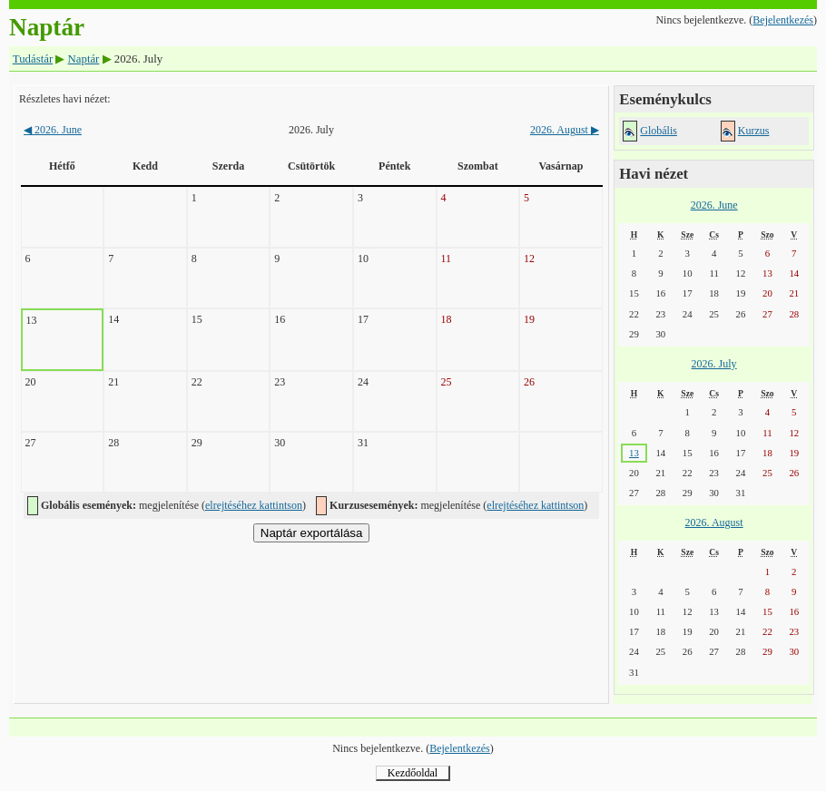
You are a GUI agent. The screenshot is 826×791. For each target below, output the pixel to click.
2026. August (564, 129)
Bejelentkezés (782, 20)
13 (634, 452)
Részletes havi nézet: (65, 99)
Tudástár (33, 59)
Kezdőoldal (413, 773)
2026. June (53, 129)
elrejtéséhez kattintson (253, 505)
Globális (658, 130)
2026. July (714, 363)
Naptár (84, 59)
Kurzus (754, 130)
